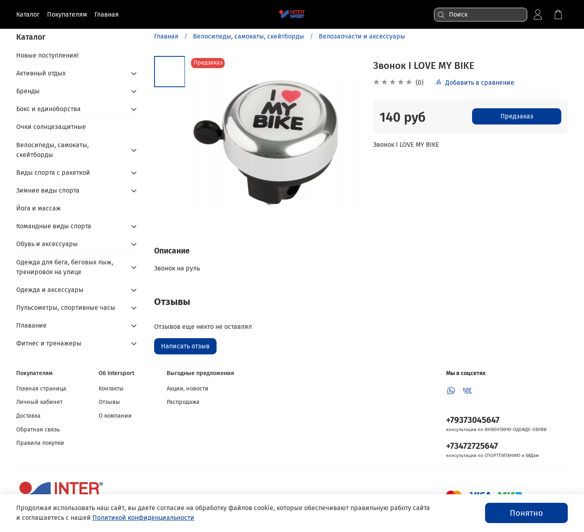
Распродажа (183, 402)
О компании (115, 415)
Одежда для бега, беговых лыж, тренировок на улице (64, 267)
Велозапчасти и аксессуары (362, 36)
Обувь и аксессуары (47, 244)
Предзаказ (516, 116)
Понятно (526, 513)
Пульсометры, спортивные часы (65, 307)
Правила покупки (40, 443)
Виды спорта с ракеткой (53, 172)
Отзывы (109, 402)
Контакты (111, 388)
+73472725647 (472, 446)
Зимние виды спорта (47, 190)
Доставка (28, 415)
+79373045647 (473, 420)
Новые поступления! (47, 55)
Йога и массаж (38, 208)
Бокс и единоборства (48, 109)
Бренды (28, 91)
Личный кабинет (39, 402)
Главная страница (41, 388)
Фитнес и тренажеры (49, 343)
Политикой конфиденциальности (143, 517)
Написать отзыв (185, 346)
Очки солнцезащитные (51, 127)
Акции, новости (187, 388)
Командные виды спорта (53, 226)
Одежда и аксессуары (50, 290)
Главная (166, 36)
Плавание (31, 325)
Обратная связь (38, 429)
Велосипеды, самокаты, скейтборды (248, 36)
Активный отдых (41, 73)
